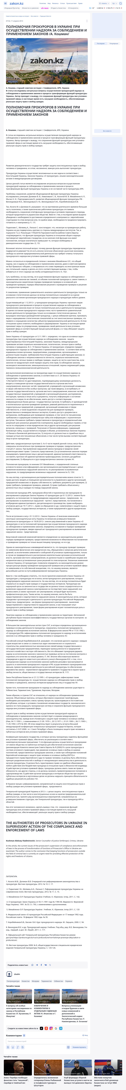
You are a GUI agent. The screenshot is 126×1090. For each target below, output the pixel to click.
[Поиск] (120, 3)
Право (80, 3)
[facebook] (41, 965)
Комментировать (79, 1047)
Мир (49, 3)
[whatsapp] (32, 965)
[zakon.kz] (16, 3)
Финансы (55, 3)
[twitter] (50, 965)
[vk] (46, 965)
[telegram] (37, 965)
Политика (42, 3)
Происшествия (71, 3)
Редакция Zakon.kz (45, 16)
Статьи (62, 3)
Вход (86, 1035)
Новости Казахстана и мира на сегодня (17, 16)
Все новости (34, 16)
